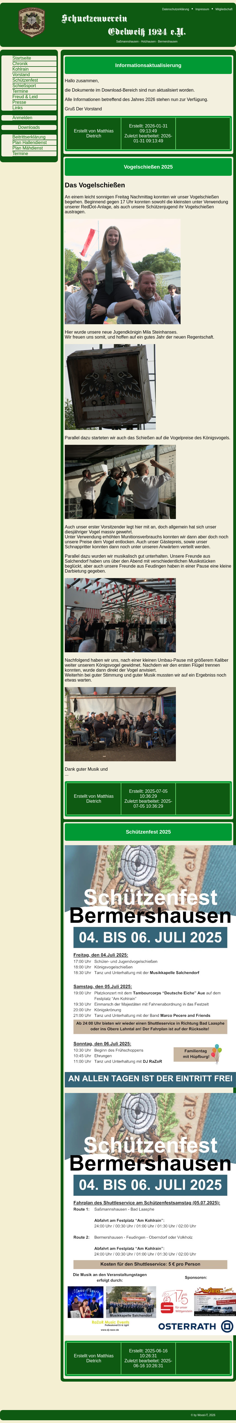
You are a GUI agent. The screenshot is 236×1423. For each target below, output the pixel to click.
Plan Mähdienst (27, 148)
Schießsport (24, 85)
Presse (19, 102)
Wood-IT (202, 1415)
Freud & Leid (25, 96)
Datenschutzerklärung (175, 9)
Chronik (20, 63)
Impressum (202, 9)
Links (17, 107)
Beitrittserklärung (28, 137)
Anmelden (22, 117)
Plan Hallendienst (29, 142)
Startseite (21, 58)
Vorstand (21, 74)
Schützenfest (25, 80)
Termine (20, 91)
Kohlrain (20, 69)
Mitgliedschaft (224, 9)
